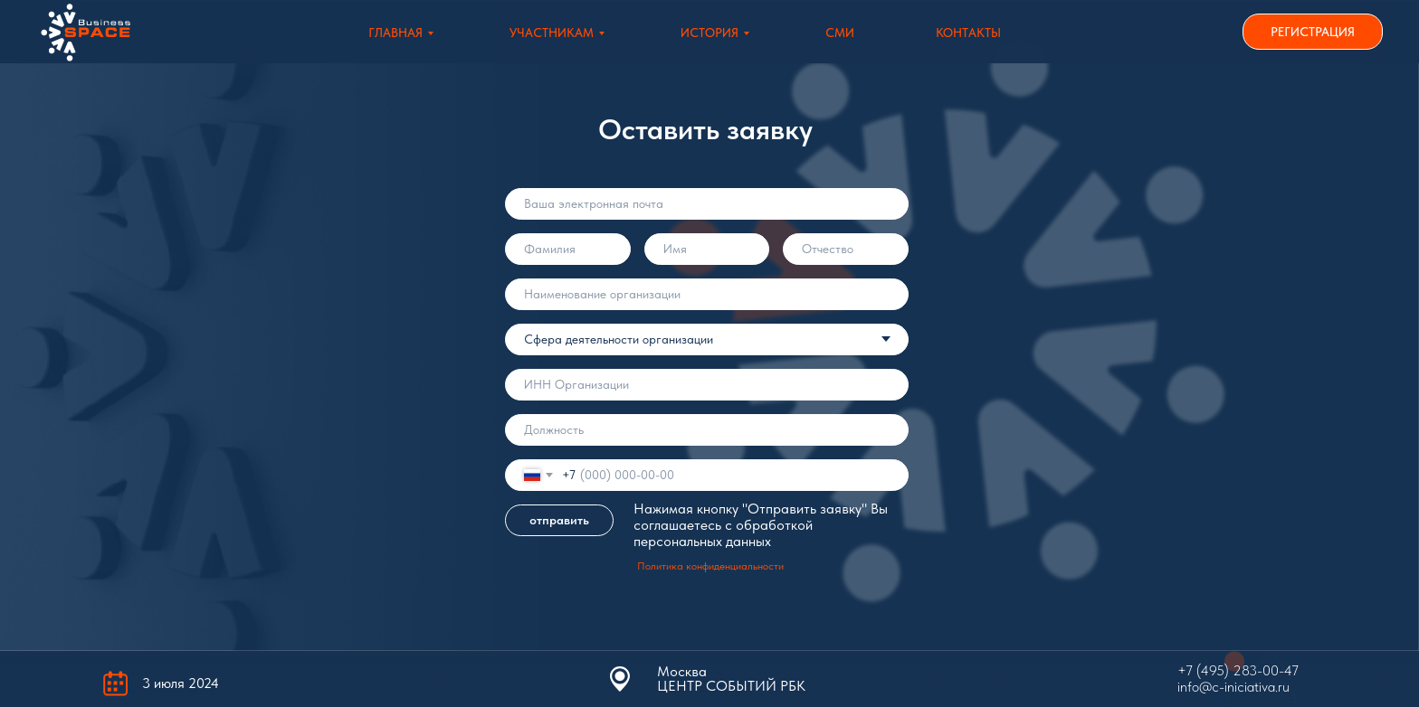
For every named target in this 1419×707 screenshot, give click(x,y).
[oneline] (707, 294)
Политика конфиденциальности (710, 566)
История (709, 32)
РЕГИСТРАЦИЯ (1313, 31)
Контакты (968, 32)
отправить (559, 520)
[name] (568, 249)
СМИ (839, 32)
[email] (707, 204)
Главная (395, 32)
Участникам (552, 32)
